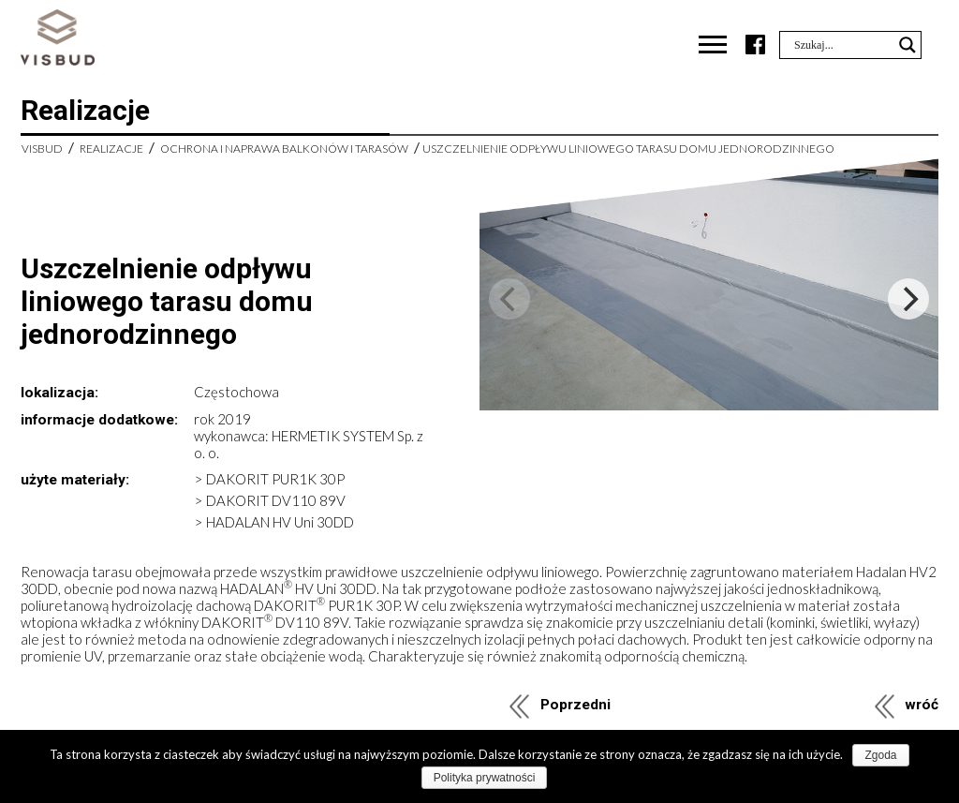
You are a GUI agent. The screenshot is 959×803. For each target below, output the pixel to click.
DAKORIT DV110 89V (276, 500)
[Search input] (842, 45)
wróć (921, 704)
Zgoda (880, 755)
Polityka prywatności (485, 777)
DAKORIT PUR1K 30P (275, 478)
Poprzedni (575, 704)
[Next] (908, 299)
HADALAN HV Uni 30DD (280, 521)
